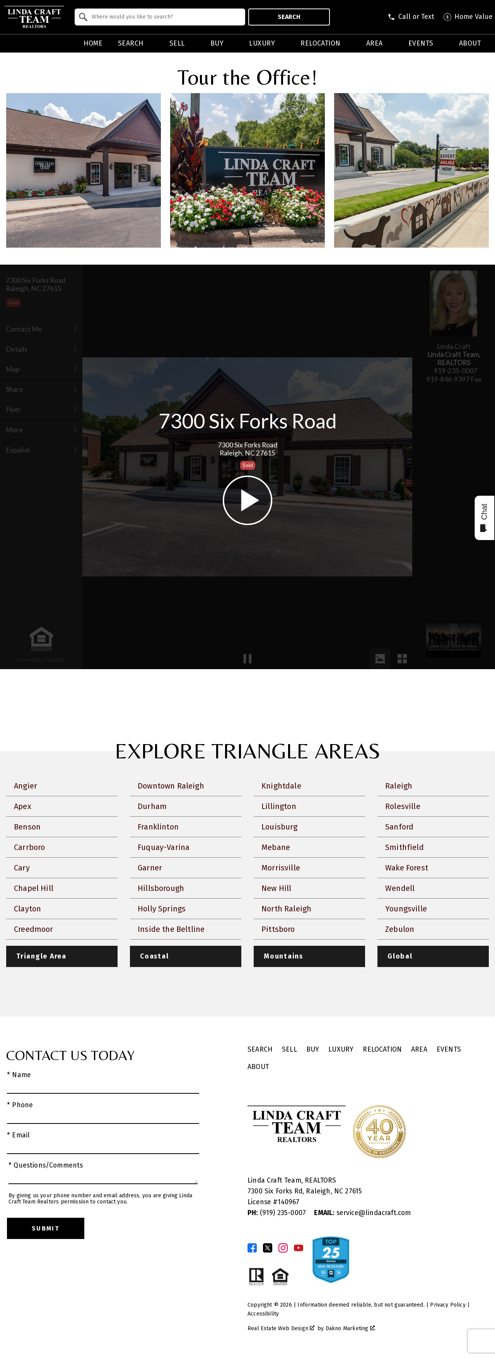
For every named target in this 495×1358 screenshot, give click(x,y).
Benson (27, 826)
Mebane (275, 847)
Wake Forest (406, 867)
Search (289, 16)
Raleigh (398, 785)
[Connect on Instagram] (283, 1248)
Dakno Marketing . (351, 1328)
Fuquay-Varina (163, 847)
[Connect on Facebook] (252, 1248)
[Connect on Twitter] (267, 1248)
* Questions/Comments (46, 1165)
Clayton (27, 908)
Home (93, 43)
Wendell (400, 888)
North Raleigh (286, 908)
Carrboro (29, 847)
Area (419, 1049)
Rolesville (402, 806)
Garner (150, 867)
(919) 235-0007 (278, 1213)
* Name (19, 1075)
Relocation (382, 1049)
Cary (22, 867)
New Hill (276, 888)
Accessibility (263, 1313)
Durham (152, 806)
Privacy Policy (447, 1305)
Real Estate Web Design (281, 1328)
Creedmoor (33, 929)
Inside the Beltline (171, 929)
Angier (25, 785)
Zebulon (399, 929)
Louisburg (279, 826)
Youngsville (406, 908)
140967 (289, 1202)
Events (449, 1049)
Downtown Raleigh (171, 785)
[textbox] (164, 17)
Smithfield (404, 847)
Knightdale (281, 785)
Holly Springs (162, 908)
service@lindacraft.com (362, 1213)
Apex (22, 806)
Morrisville (280, 867)
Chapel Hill (33, 888)
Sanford (399, 826)
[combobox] (160, 16)
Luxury (340, 1049)
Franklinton (158, 826)
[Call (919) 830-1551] (410, 17)
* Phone (20, 1105)
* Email (18, 1135)
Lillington (278, 806)
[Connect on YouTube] (298, 1248)
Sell (289, 1049)
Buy (312, 1049)
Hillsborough (161, 888)
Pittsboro (278, 929)
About (258, 1067)
